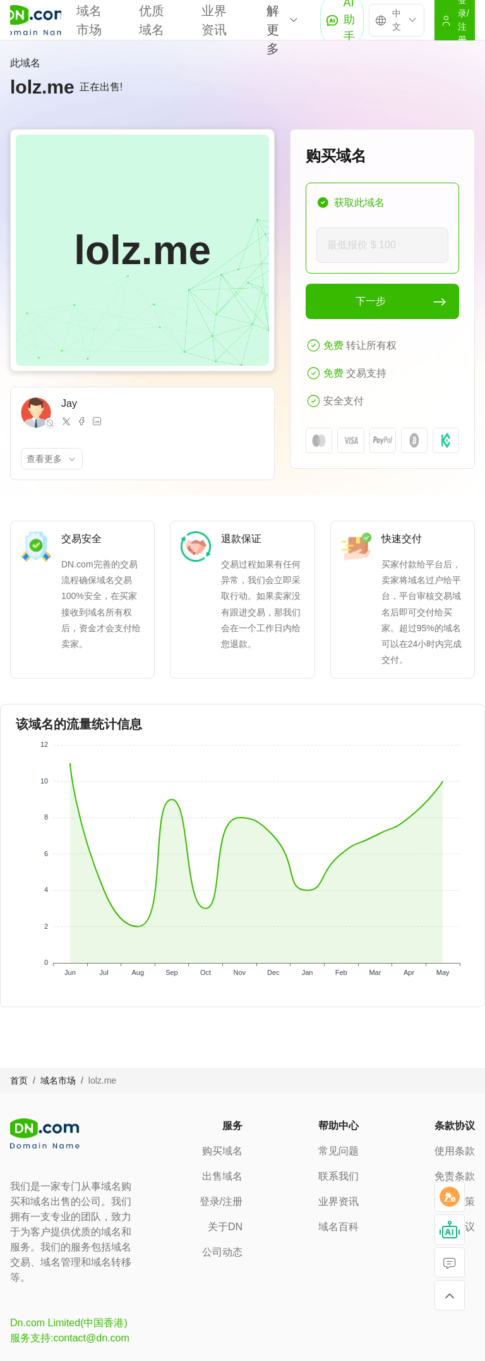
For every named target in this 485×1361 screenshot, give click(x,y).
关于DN (225, 1226)
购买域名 (222, 1151)
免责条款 (454, 1176)
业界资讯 (338, 1201)
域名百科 (338, 1226)
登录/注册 (221, 1201)
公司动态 (222, 1252)
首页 (19, 1080)
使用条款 (454, 1151)
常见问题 (338, 1151)
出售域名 (222, 1176)
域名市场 (58, 1080)
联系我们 (338, 1176)
